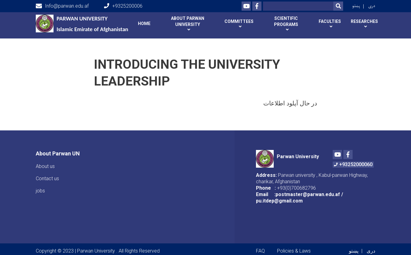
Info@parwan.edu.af (62, 6)
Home (144, 23)
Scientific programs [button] (286, 21)
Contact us (47, 178)
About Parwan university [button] (187, 21)
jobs (40, 191)
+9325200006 (123, 6)
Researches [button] (364, 21)
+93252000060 (353, 164)
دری (371, 6)
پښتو (356, 6)
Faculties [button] (330, 21)
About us (45, 166)
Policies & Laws (294, 251)
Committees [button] (239, 21)
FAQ (260, 251)
